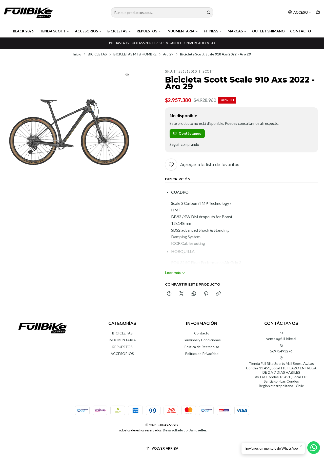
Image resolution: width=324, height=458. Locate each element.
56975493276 (281, 348)
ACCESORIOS (88, 31)
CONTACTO (300, 31)
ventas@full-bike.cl (281, 336)
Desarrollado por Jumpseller (184, 430)
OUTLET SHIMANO (268, 31)
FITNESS (213, 31)
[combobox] (162, 12)
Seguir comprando (184, 144)
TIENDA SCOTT (54, 31)
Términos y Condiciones (202, 340)
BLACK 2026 (23, 31)
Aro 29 (168, 54)
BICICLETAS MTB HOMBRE (134, 54)
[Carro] (318, 12)
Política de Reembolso (201, 347)
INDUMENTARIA (182, 31)
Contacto (201, 333)
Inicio (77, 54)
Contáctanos (187, 133)
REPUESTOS (149, 31)
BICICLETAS (119, 31)
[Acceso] (300, 12)
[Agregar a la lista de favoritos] (202, 164)
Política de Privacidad (201, 353)
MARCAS (237, 31)
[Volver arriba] (162, 448)
